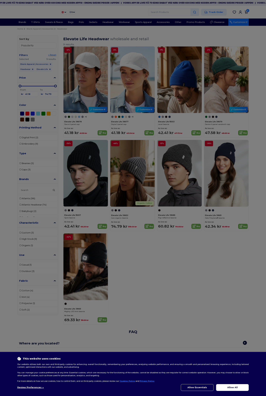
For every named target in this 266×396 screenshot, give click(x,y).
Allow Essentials (197, 387)
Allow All (232, 387)
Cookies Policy (127, 381)
